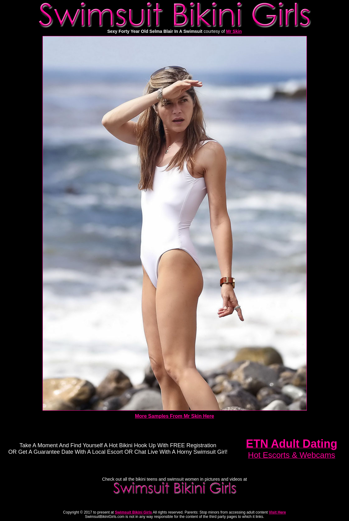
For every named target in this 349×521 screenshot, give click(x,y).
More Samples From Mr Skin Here (174, 416)
